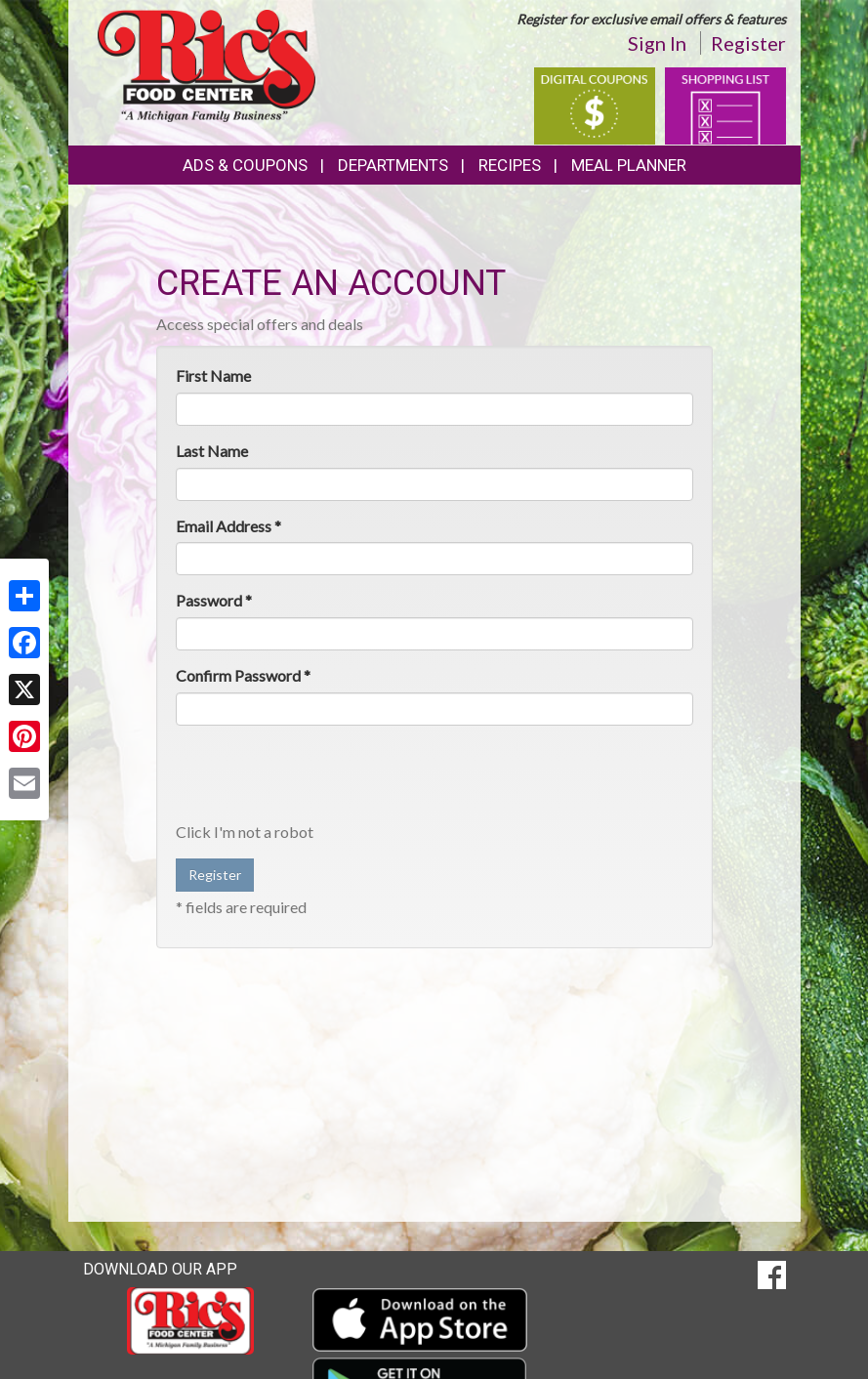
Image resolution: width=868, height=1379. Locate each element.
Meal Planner (628, 165)
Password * (214, 600)
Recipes (509, 165)
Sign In (657, 43)
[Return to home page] (206, 64)
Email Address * (228, 526)
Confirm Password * (243, 675)
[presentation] (324, 778)
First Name (213, 375)
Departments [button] (393, 165)
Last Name (212, 450)
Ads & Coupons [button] (245, 165)
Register (748, 43)
